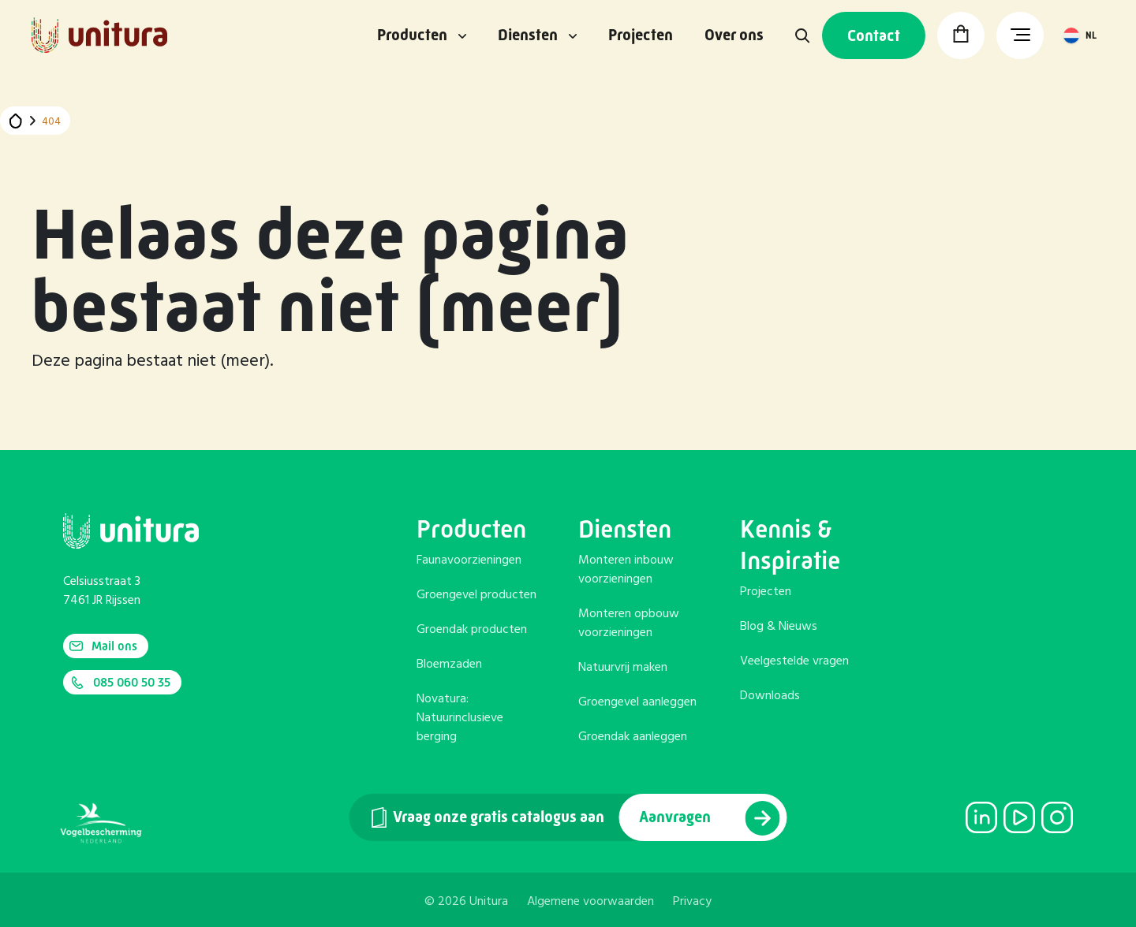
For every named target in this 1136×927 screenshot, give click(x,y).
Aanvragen (709, 818)
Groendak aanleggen (632, 737)
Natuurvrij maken (622, 667)
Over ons (734, 35)
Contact (873, 36)
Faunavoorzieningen (469, 560)
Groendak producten (472, 629)
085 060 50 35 (119, 683)
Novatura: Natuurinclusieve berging (460, 718)
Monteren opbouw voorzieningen (628, 623)
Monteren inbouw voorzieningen (626, 570)
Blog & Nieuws (778, 626)
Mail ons (103, 645)
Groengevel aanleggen (637, 702)
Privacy (692, 901)
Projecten (640, 35)
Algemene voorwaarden (590, 901)
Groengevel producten (476, 595)
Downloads (770, 696)
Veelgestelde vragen (794, 661)
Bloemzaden (449, 664)
